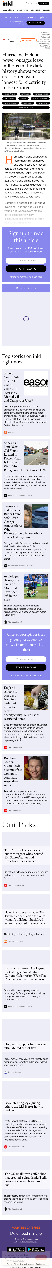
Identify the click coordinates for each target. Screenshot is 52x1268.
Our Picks (35, 10)
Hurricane (25, 94)
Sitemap (31, 1264)
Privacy (16, 1264)
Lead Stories (8, 10)
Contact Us (40, 1264)
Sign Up (43, 3)
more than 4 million (25, 160)
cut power (39, 156)
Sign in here (36, 276)
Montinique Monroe (40, 98)
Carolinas (43, 103)
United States (10, 103)
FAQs (23, 1264)
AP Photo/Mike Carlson (14, 151)
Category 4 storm (26, 107)
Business (46, 10)
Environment (28, 40)
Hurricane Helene (41, 94)
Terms (9, 1264)
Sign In (31, 3)
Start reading (35, 23)
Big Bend (27, 103)
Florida (23, 98)
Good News (22, 10)
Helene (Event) (10, 94)
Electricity (9, 98)
